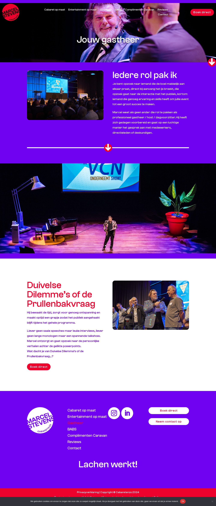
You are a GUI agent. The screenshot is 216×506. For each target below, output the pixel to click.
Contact (163, 14)
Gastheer (106, 10)
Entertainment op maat (82, 10)
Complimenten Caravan (139, 10)
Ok (183, 501)
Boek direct (202, 12)
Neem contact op (169, 421)
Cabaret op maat (54, 10)
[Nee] (212, 501)
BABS (118, 10)
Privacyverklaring (88, 492)
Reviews (163, 10)
